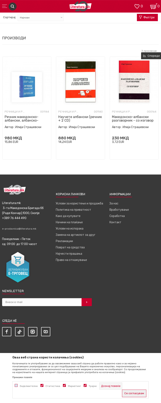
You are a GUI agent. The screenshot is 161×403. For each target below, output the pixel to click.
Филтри (147, 17)
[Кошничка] (153, 6)
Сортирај (9, 17)
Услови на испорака (69, 228)
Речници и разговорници (15, 111)
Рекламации (64, 241)
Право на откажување (71, 260)
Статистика (52, 386)
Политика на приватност (73, 210)
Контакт (115, 222)
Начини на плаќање (69, 222)
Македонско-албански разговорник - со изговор (132, 118)
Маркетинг (74, 386)
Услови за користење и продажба (79, 203)
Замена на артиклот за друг (75, 235)
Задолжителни (29, 386)
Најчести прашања (69, 253)
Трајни (93, 386)
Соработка (117, 216)
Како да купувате (68, 216)
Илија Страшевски (28, 127)
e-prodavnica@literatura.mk (19, 228)
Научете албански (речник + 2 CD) (80, 118)
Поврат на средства (70, 247)
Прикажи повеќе (22, 377)
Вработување (119, 210)
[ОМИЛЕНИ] (137, 6)
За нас (113, 203)
